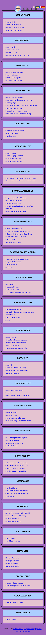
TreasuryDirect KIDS (12, 345)
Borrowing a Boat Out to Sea (14, 27)
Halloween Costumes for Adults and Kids (18, 234)
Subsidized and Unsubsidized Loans (17, 395)
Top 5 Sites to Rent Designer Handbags (18, 292)
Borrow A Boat (10, 22)
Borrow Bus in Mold (11, 75)
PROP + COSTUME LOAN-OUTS (16, 237)
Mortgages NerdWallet (12, 561)
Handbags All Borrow (12, 287)
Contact (27, 631)
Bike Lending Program (12, 440)
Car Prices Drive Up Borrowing (15, 468)
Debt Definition (10, 538)
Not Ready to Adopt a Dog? (14, 108)
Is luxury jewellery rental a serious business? (19, 312)
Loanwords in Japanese (13, 521)
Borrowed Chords (11, 412)
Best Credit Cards (11, 488)
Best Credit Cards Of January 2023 (16, 491)
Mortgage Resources (12, 558)
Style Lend (8, 267)
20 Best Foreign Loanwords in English (17, 513)
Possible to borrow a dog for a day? (16, 111)
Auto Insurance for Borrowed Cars (16, 463)
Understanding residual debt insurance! (18, 586)
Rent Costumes (10, 239)
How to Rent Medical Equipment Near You (19, 206)
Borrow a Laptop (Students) (14, 156)
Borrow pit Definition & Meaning (15, 368)
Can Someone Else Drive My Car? (16, 465)
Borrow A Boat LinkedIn (13, 25)
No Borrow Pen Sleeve (12, 290)
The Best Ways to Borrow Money (16, 343)
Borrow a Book (10, 47)
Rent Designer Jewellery (13, 317)
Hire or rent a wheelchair (13, 203)
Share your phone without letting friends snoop (20, 181)
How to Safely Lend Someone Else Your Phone (20, 178)
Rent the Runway (11, 136)
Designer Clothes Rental (13, 262)
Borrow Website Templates (14, 390)
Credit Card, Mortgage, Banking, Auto (17, 493)
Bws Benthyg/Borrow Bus (13, 80)
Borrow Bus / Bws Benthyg (14, 72)
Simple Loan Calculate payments (16, 340)
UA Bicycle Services (11, 446)
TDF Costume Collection (13, 242)
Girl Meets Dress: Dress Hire (14, 131)
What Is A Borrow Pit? (12, 373)
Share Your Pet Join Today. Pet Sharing (18, 114)
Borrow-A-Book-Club (12, 50)
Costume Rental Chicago (13, 228)
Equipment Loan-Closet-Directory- (16, 198)
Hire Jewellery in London (13, 309)
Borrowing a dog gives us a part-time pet (18, 100)
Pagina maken (29, 629)
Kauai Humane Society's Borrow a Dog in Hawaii (21, 105)
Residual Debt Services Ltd (14, 583)
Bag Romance (10, 284)
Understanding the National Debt (16, 348)
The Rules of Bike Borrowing (14, 443)
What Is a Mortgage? (12, 566)
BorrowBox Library (11, 52)
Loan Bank (8, 209)
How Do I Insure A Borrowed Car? (16, 471)
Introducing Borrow (11, 133)
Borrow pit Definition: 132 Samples (16, 370)
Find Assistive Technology (13, 200)
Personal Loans (10, 337)
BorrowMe (8, 393)
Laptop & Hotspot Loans (13, 158)
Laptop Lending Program (13, 161)
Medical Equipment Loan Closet (15, 211)
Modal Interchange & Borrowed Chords (18, 421)
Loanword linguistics (12, 518)
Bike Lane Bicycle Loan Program (16, 438)
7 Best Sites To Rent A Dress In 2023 (17, 259)
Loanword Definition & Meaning (15, 516)
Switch (7, 320)
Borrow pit (8, 365)
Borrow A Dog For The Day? (14, 97)
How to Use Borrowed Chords (15, 418)
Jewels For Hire (10, 315)
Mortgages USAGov (12, 563)
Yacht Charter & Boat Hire (13, 30)
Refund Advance (10, 620)
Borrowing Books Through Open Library (18, 55)
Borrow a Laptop (10, 153)
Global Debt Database (12, 541)
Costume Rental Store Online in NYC (17, 231)
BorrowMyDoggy (10, 103)
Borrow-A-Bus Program (13, 78)
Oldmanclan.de (18, 629)
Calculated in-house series (14, 603)
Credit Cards (9, 496)
